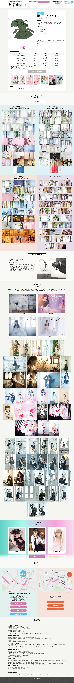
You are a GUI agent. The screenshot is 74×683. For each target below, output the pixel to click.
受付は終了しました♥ (37, 71)
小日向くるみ (21, 88)
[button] (11, 29)
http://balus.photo (40, 41)
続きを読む (37, 556)
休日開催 (40, 13)
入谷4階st (40, 12)
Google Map (18, 603)
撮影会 (40, 14)
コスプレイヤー (14, 88)
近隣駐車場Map (19, 606)
